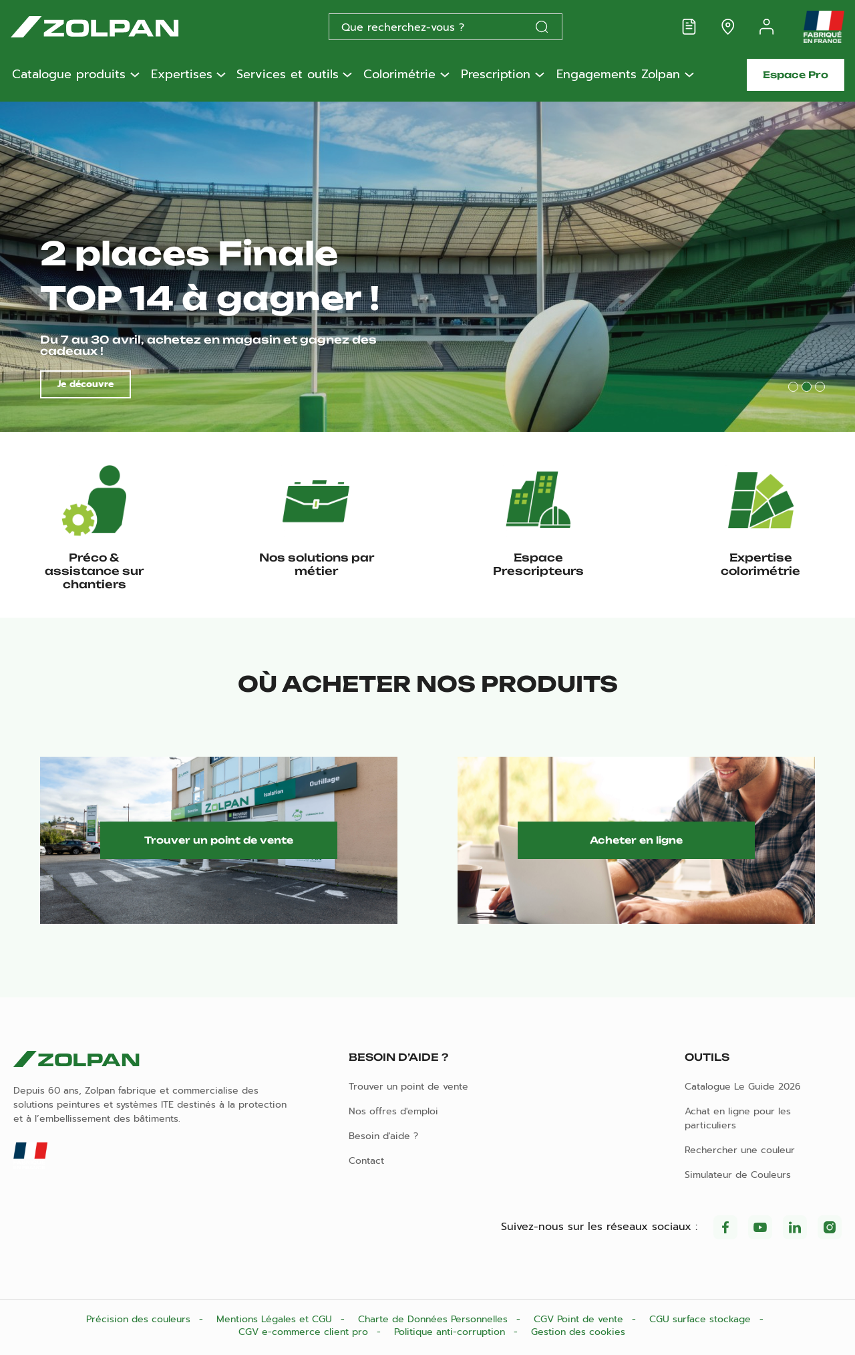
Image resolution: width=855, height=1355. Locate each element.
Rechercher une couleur (740, 1150)
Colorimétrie (399, 75)
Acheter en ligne (636, 840)
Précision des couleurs (140, 1319)
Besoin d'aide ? (383, 1136)
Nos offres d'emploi (393, 1111)
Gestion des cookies (578, 1332)
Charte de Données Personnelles (434, 1319)
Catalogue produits (69, 75)
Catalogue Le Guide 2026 (743, 1087)
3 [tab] (820, 387)
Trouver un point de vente (218, 840)
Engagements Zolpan (618, 75)
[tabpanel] (427, 265)
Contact (366, 1161)
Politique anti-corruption (451, 1332)
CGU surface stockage (701, 1319)
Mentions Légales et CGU (275, 1319)
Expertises (181, 75)
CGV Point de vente (580, 1319)
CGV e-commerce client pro (304, 1332)
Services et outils (287, 75)
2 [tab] (807, 387)
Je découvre (85, 384)
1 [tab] (793, 387)
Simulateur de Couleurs (738, 1175)
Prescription (495, 75)
